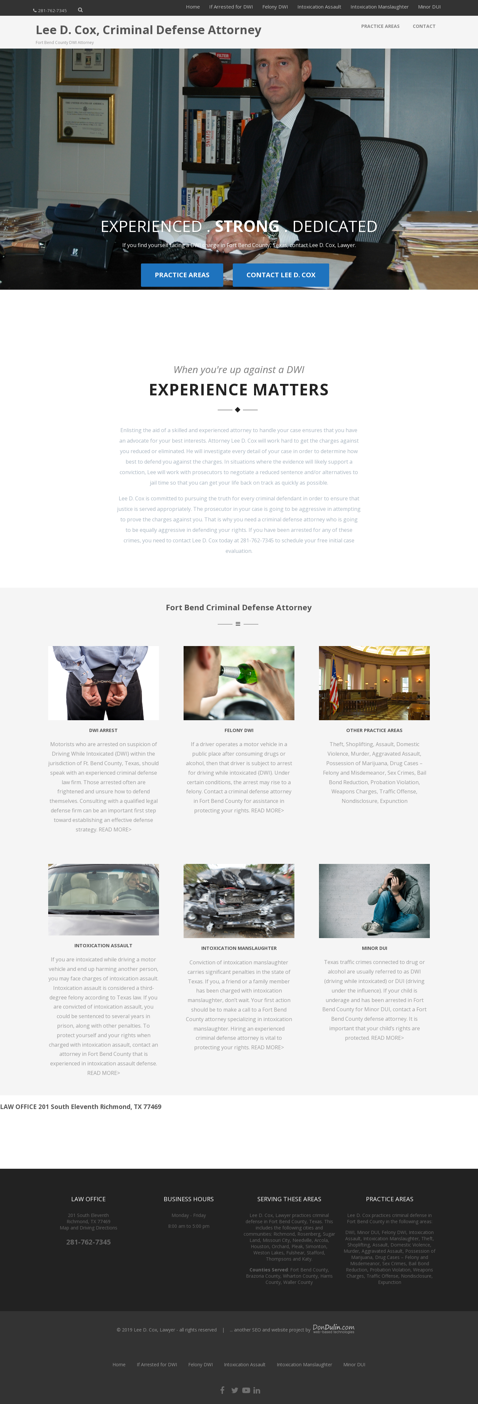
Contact (424, 26)
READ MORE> (103, 1073)
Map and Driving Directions (88, 1228)
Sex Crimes (401, 772)
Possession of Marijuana (356, 763)
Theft (336, 744)
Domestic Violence (410, 1245)
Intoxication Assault (319, 6)
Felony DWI (275, 6)
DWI (349, 1232)
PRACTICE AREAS (182, 274)
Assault (385, 744)
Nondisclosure (359, 801)
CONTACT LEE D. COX (281, 274)
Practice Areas (380, 26)
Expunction (394, 801)
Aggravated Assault (396, 753)
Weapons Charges (354, 791)
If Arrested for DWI (231, 6)
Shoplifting (359, 744)
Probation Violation (394, 782)
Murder (360, 753)
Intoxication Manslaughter (379, 6)
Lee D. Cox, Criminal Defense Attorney (148, 30)
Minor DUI (429, 6)
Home (193, 6)
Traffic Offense (397, 791)
